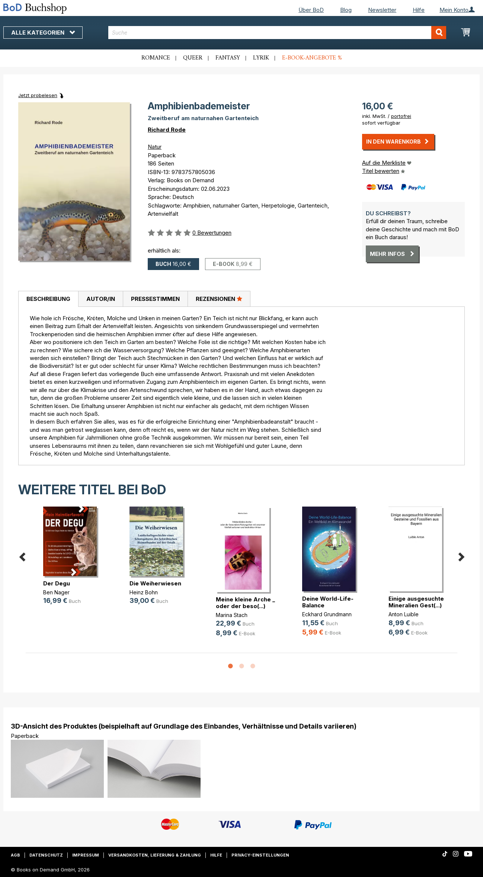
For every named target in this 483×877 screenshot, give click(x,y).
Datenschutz (46, 855)
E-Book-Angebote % (312, 58)
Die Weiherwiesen (155, 583)
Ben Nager (56, 592)
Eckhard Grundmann (327, 614)
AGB (15, 855)
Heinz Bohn (143, 592)
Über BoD (311, 9)
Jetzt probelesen (37, 95)
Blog (346, 9)
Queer (192, 58)
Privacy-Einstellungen (260, 855)
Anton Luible (403, 614)
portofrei (401, 116)
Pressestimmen (155, 298)
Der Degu (56, 583)
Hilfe (419, 9)
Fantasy (227, 58)
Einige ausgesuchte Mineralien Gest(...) (416, 602)
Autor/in (100, 298)
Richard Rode (167, 129)
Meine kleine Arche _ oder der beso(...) (245, 603)
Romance (155, 58)
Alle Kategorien (43, 32)
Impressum (85, 855)
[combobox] (277, 32)
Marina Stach (231, 615)
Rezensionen (219, 299)
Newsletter (382, 9)
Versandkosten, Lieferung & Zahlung (154, 855)
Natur (154, 146)
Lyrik (261, 58)
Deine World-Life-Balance (328, 602)
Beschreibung (48, 298)
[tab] (48, 299)
